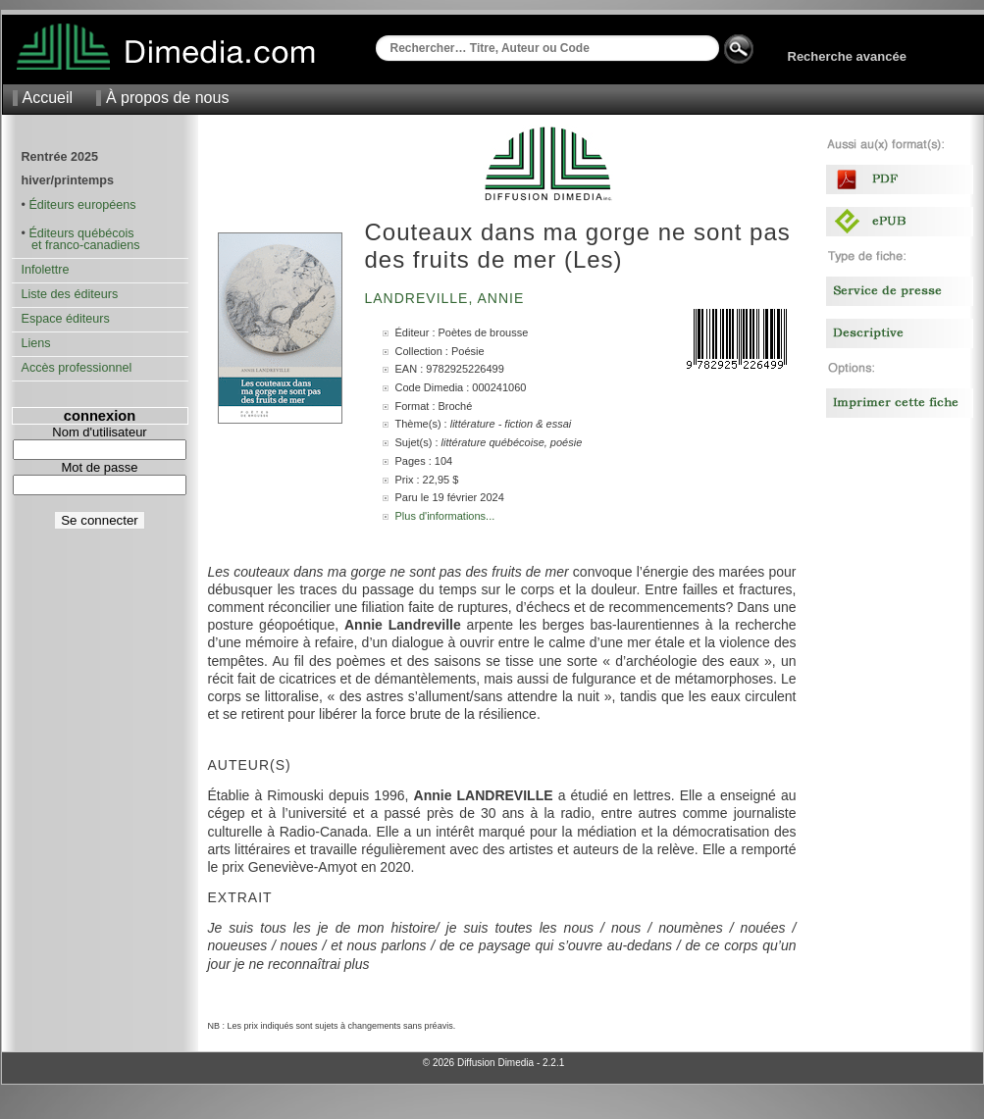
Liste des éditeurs (70, 294)
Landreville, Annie (447, 298)
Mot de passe (99, 467)
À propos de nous (167, 97)
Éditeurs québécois (80, 233)
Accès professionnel (77, 368)
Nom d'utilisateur (99, 432)
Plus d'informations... (445, 516)
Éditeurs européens (81, 205)
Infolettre (46, 270)
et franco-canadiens (81, 245)
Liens (36, 343)
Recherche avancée (847, 56)
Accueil (48, 97)
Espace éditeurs (66, 319)
